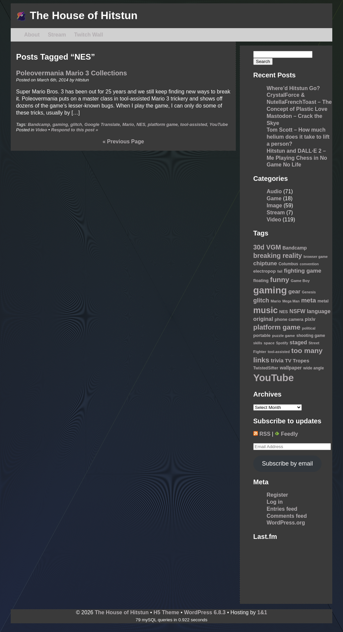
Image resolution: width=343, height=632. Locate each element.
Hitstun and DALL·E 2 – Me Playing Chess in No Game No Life (297, 158)
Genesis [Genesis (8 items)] (309, 292)
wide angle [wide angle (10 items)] (313, 368)
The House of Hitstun (77, 15)
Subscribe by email (287, 463)
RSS (261, 434)
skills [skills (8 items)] (257, 343)
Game (274, 198)
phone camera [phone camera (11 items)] (289, 319)
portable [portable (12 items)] (262, 335)
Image (274, 205)
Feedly (286, 434)
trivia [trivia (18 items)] (277, 360)
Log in (275, 502)
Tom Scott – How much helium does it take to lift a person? (298, 137)
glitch (76, 124)
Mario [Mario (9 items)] (276, 301)
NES (140, 124)
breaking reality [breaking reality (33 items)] (277, 255)
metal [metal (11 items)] (323, 301)
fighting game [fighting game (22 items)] (303, 271)
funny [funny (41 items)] (279, 279)
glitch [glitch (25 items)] (261, 300)
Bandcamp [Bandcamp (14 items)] (294, 248)
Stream (57, 35)
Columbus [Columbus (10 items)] (288, 264)
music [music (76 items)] (265, 310)
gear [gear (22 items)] (294, 291)
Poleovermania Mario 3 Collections (71, 73)
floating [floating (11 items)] (261, 280)
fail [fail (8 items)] (279, 271)
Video (41, 129)
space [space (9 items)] (269, 343)
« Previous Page (123, 141)
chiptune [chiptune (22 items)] (265, 263)
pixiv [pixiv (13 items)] (310, 319)
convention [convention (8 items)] (309, 264)
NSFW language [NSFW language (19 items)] (310, 311)
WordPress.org (286, 522)
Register (277, 495)
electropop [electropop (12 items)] (264, 271)
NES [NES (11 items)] (283, 311)
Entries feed (282, 509)
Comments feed (287, 516)
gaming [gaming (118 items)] (270, 290)
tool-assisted (193, 124)
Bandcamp (39, 124)
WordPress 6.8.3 (204, 612)
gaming (60, 124)
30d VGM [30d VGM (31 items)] (267, 247)
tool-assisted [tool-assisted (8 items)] (279, 352)
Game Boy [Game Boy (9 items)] (300, 281)
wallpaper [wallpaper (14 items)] (291, 367)
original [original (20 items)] (263, 319)
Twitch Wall (88, 35)
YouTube (218, 124)
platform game (163, 124)
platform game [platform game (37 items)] (276, 327)
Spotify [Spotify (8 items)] (282, 343)
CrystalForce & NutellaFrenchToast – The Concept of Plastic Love (299, 102)
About (32, 35)
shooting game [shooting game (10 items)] (310, 335)
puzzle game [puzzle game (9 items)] (283, 336)
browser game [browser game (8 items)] (315, 257)
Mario (128, 124)
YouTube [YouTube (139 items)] (273, 377)
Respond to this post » (74, 129)
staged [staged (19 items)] (298, 342)
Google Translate (102, 124)
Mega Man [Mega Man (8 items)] (291, 301)
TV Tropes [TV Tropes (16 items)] (297, 360)
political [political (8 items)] (308, 328)
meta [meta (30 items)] (308, 300)
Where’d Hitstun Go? (293, 88)
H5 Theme (166, 612)
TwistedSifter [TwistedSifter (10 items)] (265, 368)
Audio (274, 191)
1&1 (262, 612)
